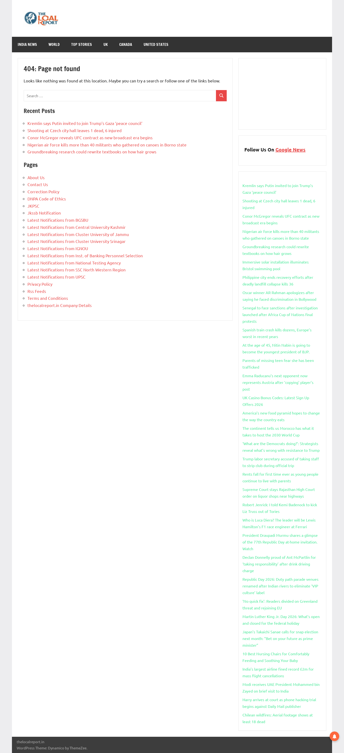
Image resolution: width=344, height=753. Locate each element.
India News (27, 44)
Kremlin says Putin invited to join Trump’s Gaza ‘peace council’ (84, 123)
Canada (125, 44)
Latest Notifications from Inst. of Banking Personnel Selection (85, 255)
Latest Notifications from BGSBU (57, 219)
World (54, 44)
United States (156, 44)
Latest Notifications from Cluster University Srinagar (76, 241)
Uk (105, 44)
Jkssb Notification (44, 212)
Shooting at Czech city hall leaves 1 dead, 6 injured (74, 130)
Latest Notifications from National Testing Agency (74, 262)
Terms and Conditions (47, 298)
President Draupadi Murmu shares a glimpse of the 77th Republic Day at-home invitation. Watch (280, 542)
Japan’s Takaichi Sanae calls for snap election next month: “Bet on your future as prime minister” (280, 638)
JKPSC (33, 205)
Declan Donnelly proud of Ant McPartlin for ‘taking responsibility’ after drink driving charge (279, 564)
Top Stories (81, 44)
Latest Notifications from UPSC (56, 276)
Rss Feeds (36, 291)
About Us (36, 177)
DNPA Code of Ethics (46, 198)
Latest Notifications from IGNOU (57, 248)
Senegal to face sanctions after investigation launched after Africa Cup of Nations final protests (280, 314)
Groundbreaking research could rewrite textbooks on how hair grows (91, 151)
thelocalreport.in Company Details (59, 305)
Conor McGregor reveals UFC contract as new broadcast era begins (90, 137)
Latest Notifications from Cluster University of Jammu (78, 234)
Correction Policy (43, 191)
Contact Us (37, 184)
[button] (334, 736)
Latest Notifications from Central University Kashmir (76, 227)
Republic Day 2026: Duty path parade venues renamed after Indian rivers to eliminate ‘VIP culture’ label (280, 586)
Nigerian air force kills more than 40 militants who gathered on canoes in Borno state (107, 144)
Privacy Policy (39, 283)
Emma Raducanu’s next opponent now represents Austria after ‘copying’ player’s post (277, 382)
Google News (290, 149)
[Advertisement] (282, 94)
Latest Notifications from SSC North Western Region (76, 269)
